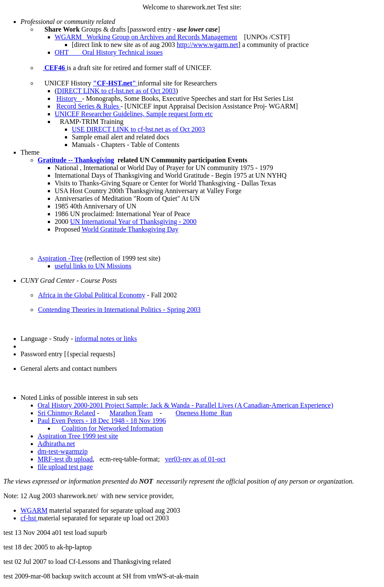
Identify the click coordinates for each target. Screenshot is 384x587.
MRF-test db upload (65, 459)
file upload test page (65, 466)
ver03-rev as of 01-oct (195, 459)
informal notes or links (106, 338)
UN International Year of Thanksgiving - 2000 (133, 221)
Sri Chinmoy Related (66, 413)
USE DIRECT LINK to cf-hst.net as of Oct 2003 (138, 129)
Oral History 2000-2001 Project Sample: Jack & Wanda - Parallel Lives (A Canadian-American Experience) (185, 405)
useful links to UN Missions (93, 266)
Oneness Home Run (204, 413)
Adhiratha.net (56, 443)
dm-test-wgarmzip (63, 451)
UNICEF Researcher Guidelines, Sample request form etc (134, 113)
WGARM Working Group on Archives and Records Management (146, 37)
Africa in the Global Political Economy (91, 295)
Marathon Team (130, 413)
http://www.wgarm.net (207, 44)
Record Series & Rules (88, 106)
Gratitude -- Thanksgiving (76, 160)
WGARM (34, 510)
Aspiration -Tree (60, 258)
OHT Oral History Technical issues (109, 52)
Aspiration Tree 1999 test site (78, 436)
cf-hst (29, 518)
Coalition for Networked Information (112, 428)
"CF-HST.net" (115, 83)
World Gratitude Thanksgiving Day (130, 229)
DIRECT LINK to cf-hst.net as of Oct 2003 (116, 90)
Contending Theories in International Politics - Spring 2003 (119, 309)
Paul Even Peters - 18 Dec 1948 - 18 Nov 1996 (102, 420)
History (69, 98)
